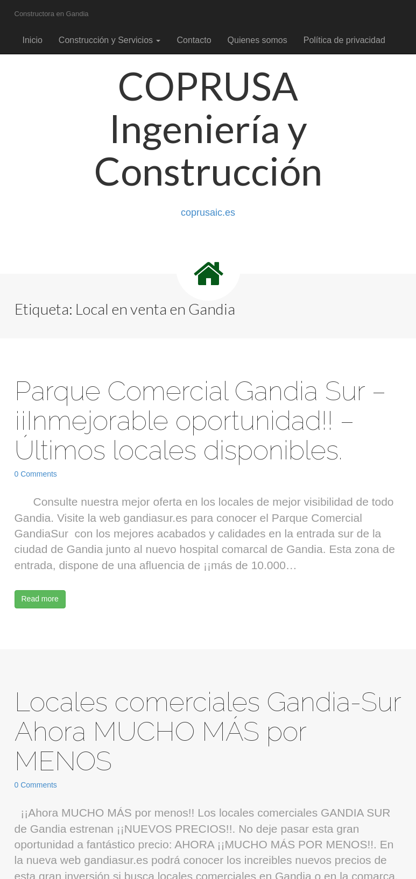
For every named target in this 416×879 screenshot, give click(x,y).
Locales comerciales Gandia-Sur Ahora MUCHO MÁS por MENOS (208, 731)
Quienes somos (257, 40)
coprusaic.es (208, 212)
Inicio (33, 40)
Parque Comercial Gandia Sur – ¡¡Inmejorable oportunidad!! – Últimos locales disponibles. (200, 420)
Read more (40, 598)
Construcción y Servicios (110, 40)
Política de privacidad (344, 40)
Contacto (194, 40)
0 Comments (36, 474)
